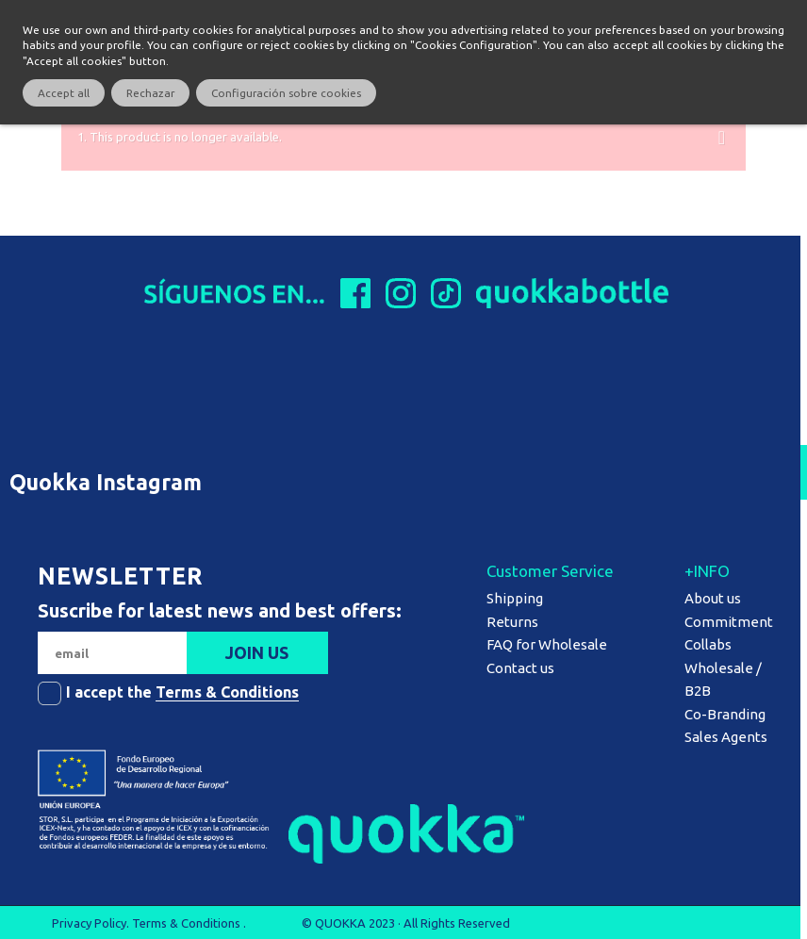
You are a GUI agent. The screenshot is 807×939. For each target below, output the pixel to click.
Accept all (64, 93)
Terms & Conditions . (189, 923)
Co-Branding (725, 714)
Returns (512, 622)
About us (712, 598)
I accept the (182, 692)
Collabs (708, 644)
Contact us (520, 668)
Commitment (728, 622)
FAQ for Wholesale (546, 644)
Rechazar (150, 93)
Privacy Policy (89, 923)
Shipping (514, 598)
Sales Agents (725, 737)
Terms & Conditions (227, 692)
